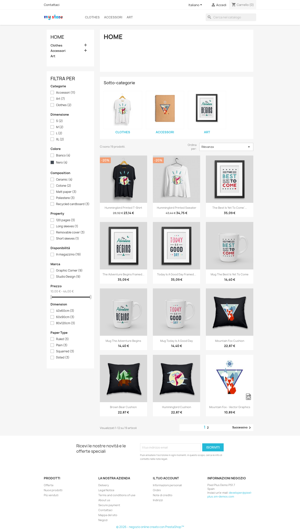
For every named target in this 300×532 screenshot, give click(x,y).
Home (57, 37)
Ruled (62, 339)
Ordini (157, 490)
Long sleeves (67, 226)
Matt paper (66, 192)
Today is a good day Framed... (176, 274)
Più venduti (51, 495)
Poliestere (65, 198)
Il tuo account (166, 478)
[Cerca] (231, 17)
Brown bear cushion (123, 407)
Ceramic (64, 180)
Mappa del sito (107, 515)
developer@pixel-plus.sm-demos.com (229, 494)
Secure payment (109, 505)
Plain (62, 345)
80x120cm (65, 323)
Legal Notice (106, 490)
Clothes (92, 17)
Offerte (49, 485)
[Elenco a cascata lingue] (195, 5)
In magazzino (68, 254)
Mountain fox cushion (229, 341)
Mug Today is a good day (176, 341)
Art (130, 17)
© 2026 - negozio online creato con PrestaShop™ (150, 527)
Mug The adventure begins (123, 341)
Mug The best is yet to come (230, 274)
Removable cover (70, 232)
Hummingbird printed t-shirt (123, 208)
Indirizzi (158, 500)
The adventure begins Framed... (123, 274)
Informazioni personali (167, 485)
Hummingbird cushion (176, 407)
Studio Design (68, 277)
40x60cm (65, 311)
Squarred (65, 351)
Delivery (103, 485)
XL (60, 139)
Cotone (63, 186)
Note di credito (162, 495)
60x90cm (65, 317)
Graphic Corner (69, 271)
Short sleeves (67, 239)
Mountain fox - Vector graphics (229, 407)
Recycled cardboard (73, 204)
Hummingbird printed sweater (176, 208)
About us (104, 500)
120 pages (65, 220)
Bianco (63, 155)
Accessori (113, 17)
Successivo (242, 427)
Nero (62, 163)
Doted (62, 357)
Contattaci (52, 5)
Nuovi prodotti (53, 490)
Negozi (103, 520)
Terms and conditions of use (116, 495)
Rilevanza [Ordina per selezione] (226, 147)
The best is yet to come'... (229, 208)
